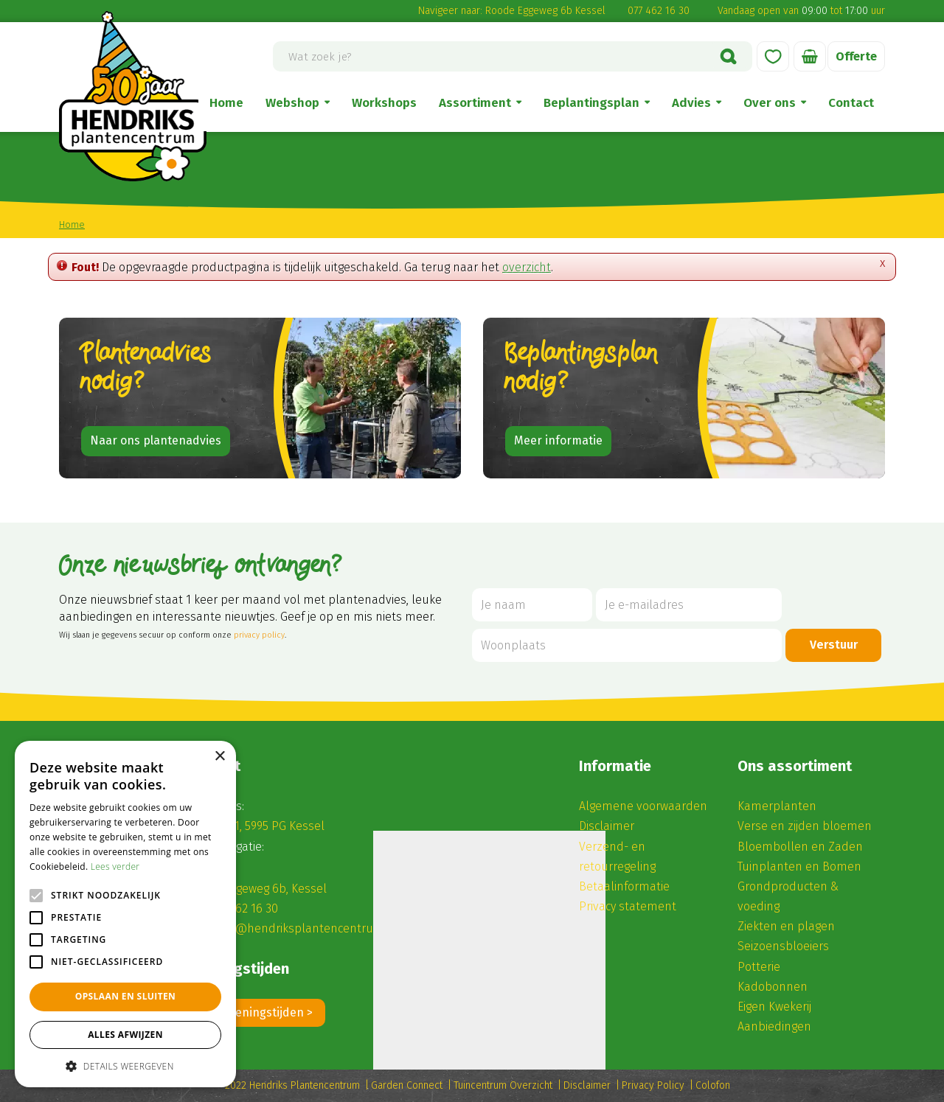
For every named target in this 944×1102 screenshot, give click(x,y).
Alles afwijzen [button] (125, 1034)
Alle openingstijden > (256, 1012)
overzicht (526, 267)
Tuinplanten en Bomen (799, 866)
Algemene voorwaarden (643, 806)
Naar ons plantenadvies (155, 440)
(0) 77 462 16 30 (238, 909)
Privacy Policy (653, 1085)
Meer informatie (558, 440)
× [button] (219, 756)
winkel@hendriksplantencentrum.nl (299, 928)
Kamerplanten (777, 806)
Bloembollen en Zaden (800, 847)
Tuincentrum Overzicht (503, 1085)
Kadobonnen (773, 987)
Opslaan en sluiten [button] (125, 996)
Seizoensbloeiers (783, 946)
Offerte (856, 56)
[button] (125, 1066)
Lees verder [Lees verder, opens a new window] (115, 866)
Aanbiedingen (774, 1026)
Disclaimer (606, 826)
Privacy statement (627, 906)
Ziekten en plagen (786, 926)
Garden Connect (406, 1085)
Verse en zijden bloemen (805, 826)
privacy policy (259, 635)
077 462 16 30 (659, 10)
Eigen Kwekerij (774, 1007)
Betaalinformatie (624, 886)
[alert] (125, 914)
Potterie (759, 967)
